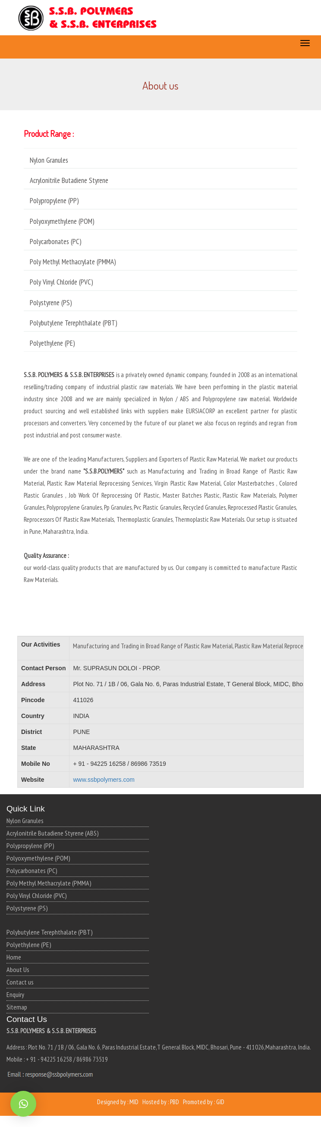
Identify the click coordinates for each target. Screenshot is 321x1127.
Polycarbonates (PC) (31, 870)
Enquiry (15, 994)
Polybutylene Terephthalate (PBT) (49, 932)
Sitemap (16, 1007)
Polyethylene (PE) (28, 944)
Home (13, 957)
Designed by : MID (117, 1102)
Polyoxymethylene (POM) (38, 858)
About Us (17, 969)
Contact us (20, 982)
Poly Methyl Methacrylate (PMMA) (48, 883)
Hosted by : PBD (160, 1102)
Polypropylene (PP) (30, 845)
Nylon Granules (25, 820)
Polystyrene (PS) (27, 908)
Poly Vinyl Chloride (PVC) (36, 895)
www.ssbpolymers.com (103, 779)
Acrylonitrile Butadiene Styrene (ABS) (52, 833)
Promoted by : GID (203, 1102)
